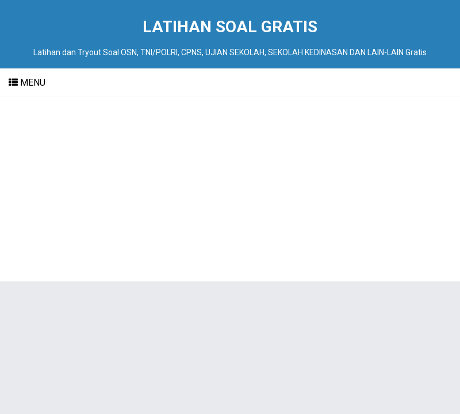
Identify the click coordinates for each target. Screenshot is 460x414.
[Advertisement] (230, 189)
